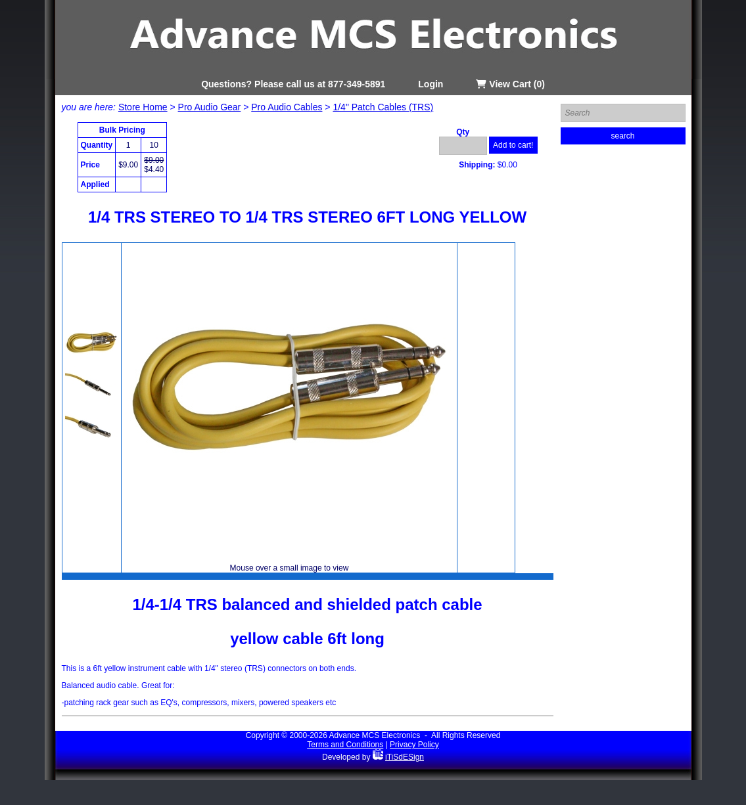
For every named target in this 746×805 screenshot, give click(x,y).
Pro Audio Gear (209, 107)
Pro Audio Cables (286, 107)
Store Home (143, 107)
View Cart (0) (510, 84)
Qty (462, 132)
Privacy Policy (414, 744)
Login (430, 84)
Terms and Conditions (345, 744)
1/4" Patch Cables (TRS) (383, 107)
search (622, 136)
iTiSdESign (404, 757)
